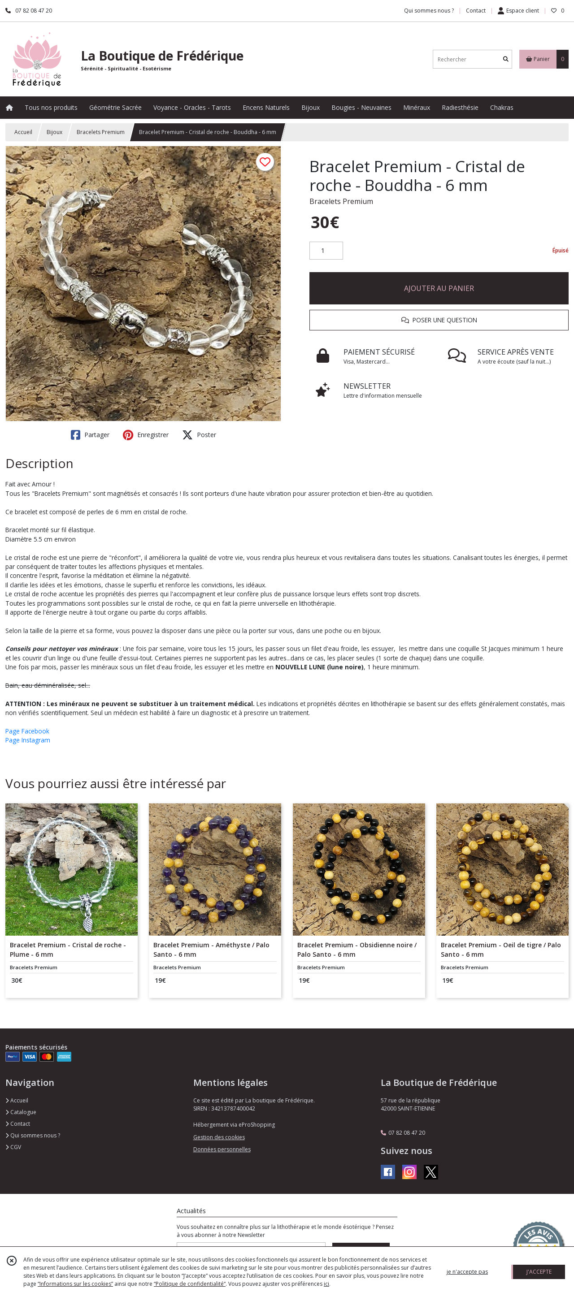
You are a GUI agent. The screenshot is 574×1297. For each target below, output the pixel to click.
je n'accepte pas (467, 1271)
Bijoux (54, 132)
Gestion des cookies (219, 1137)
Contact (476, 10)
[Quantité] (326, 251)
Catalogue (20, 1112)
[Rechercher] (506, 59)
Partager (90, 434)
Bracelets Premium (101, 132)
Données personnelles (222, 1149)
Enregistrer (146, 434)
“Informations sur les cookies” (75, 1284)
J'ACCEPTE (539, 1271)
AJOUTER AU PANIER (439, 288)
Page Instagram (27, 740)
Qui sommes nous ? (32, 1135)
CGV (13, 1147)
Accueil (23, 132)
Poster (199, 434)
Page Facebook (27, 731)
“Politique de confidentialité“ (190, 1284)
